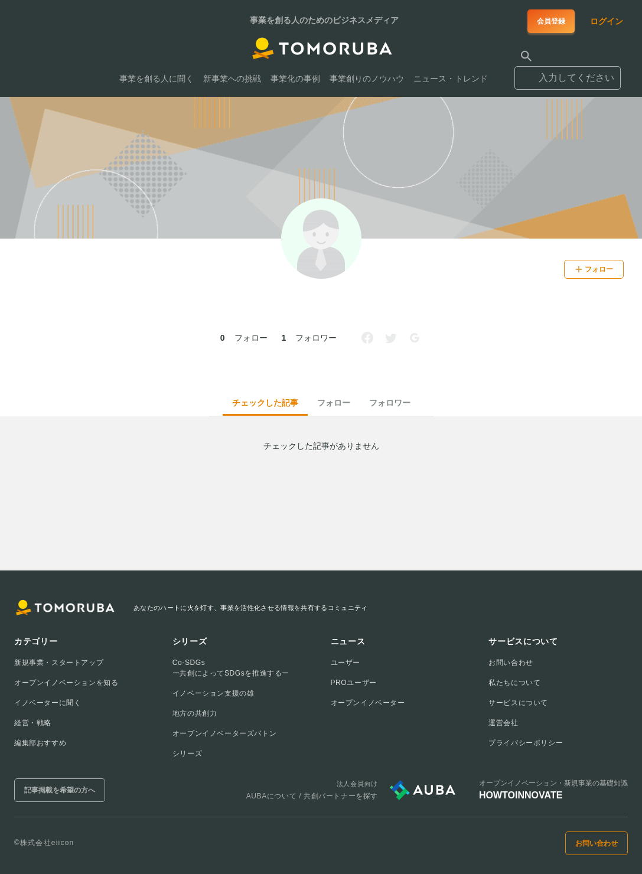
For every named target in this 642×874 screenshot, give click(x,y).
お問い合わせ (510, 662)
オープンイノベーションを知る (66, 683)
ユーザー (345, 662)
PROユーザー (354, 683)
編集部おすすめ (40, 743)
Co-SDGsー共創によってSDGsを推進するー (230, 667)
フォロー (333, 402)
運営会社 (503, 723)
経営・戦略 (32, 723)
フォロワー (389, 402)
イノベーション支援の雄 (213, 693)
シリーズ (187, 753)
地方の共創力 (194, 713)
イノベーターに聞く (47, 703)
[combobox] (567, 73)
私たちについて (514, 683)
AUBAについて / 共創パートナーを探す (312, 796)
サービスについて (518, 703)
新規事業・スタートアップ (58, 662)
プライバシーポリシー (525, 743)
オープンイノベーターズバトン (224, 733)
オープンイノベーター (368, 703)
